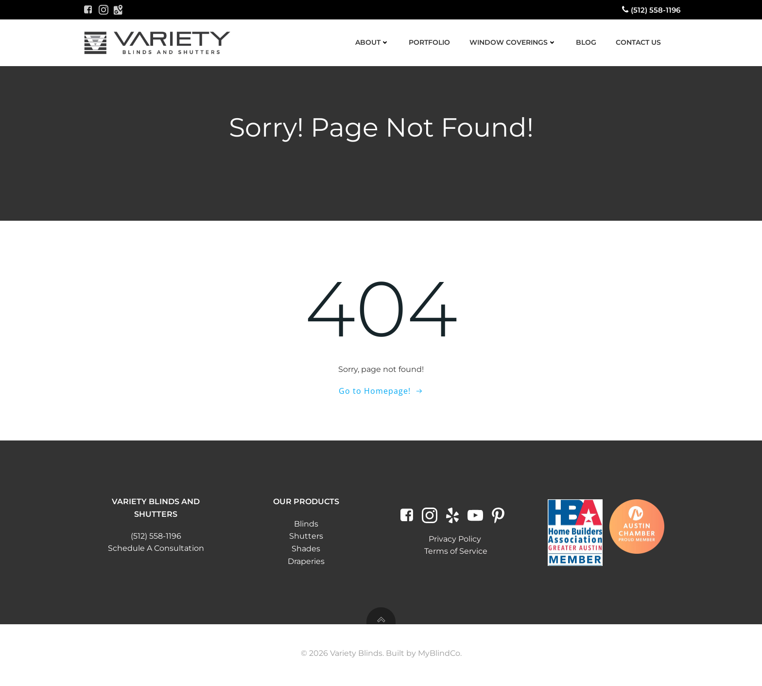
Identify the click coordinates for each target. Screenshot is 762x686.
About (372, 41)
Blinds (306, 526)
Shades (306, 551)
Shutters (306, 539)
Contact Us (637, 41)
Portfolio (429, 41)
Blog (585, 41)
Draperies (306, 564)
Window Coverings (512, 41)
